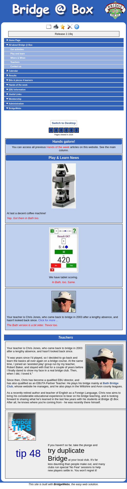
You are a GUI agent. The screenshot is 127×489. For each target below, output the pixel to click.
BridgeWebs (13, 108)
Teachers (15, 62)
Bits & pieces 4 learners (19, 80)
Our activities (17, 49)
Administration (15, 103)
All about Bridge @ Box (19, 45)
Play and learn (17, 54)
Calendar (12, 71)
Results (11, 75)
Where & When (17, 58)
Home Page (13, 40)
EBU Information (16, 89)
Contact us (15, 66)
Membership (13, 99)
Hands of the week (17, 85)
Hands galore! (63, 141)
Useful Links (13, 94)
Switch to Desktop (64, 123)
